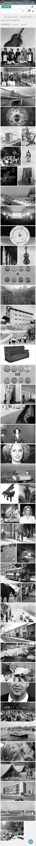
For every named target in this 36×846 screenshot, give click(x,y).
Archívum (10, 2)
